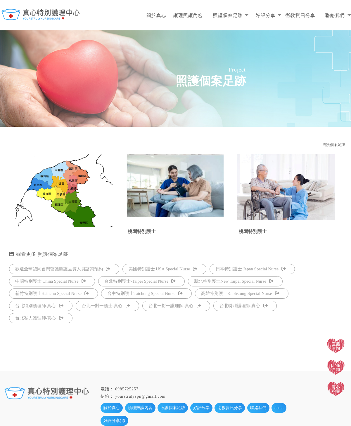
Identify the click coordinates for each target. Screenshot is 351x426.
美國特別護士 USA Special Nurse (163, 269)
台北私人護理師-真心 (39, 318)
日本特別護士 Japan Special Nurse (251, 269)
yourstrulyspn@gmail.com (140, 396)
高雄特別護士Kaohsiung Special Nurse (240, 293)
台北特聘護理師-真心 (243, 305)
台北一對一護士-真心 (106, 305)
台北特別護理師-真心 (39, 305)
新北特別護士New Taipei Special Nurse (234, 281)
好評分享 (265, 15)
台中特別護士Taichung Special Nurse (145, 293)
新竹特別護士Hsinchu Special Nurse (52, 293)
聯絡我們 (335, 15)
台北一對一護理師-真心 (174, 305)
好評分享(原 (114, 420)
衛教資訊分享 (300, 15)
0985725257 (127, 389)
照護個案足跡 (228, 15)
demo (278, 408)
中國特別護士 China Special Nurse (50, 281)
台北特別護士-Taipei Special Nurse (140, 281)
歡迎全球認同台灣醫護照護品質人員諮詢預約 (62, 269)
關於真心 (156, 15)
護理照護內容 (188, 15)
